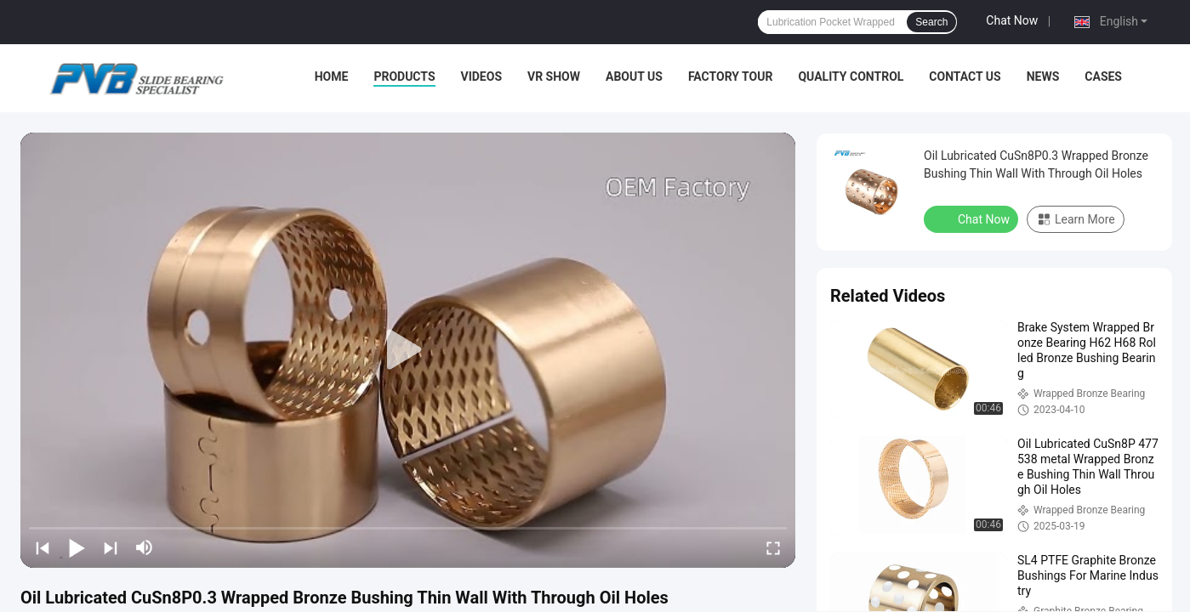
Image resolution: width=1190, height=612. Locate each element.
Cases (1103, 76)
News (1043, 76)
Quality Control (850, 76)
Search (931, 22)
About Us (634, 76)
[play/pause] (77, 547)
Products (404, 76)
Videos (482, 76)
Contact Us (964, 76)
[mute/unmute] (145, 547)
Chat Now (1012, 20)
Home (332, 76)
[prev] (43, 547)
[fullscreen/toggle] (773, 547)
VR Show (553, 76)
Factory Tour (730, 76)
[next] (111, 547)
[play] (408, 350)
